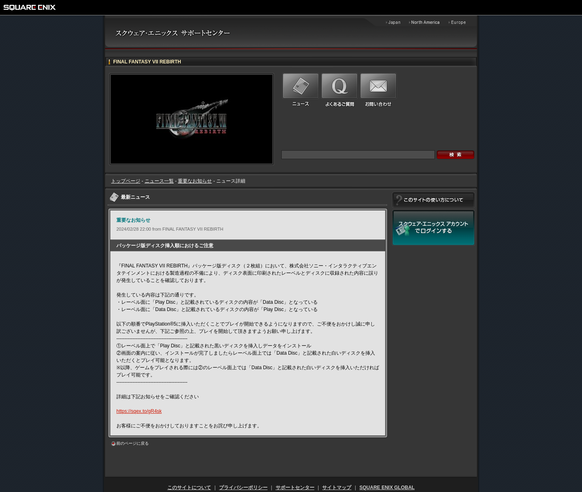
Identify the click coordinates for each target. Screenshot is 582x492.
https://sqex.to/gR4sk (139, 411)
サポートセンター (295, 487)
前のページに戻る (132, 443)
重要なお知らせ (195, 181)
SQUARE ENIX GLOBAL (387, 487)
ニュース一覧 (159, 181)
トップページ (125, 181)
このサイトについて (189, 487)
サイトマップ (336, 487)
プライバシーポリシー (243, 487)
